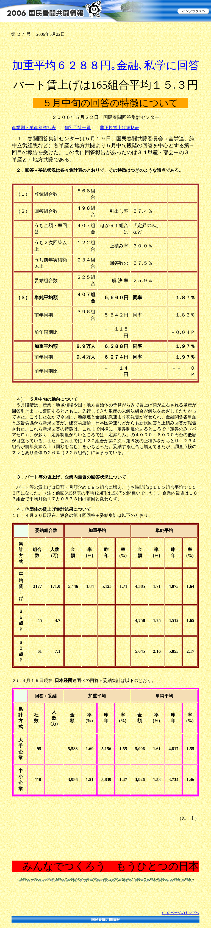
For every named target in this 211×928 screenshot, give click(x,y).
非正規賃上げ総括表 (119, 127)
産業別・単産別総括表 (34, 127)
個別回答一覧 (78, 127)
